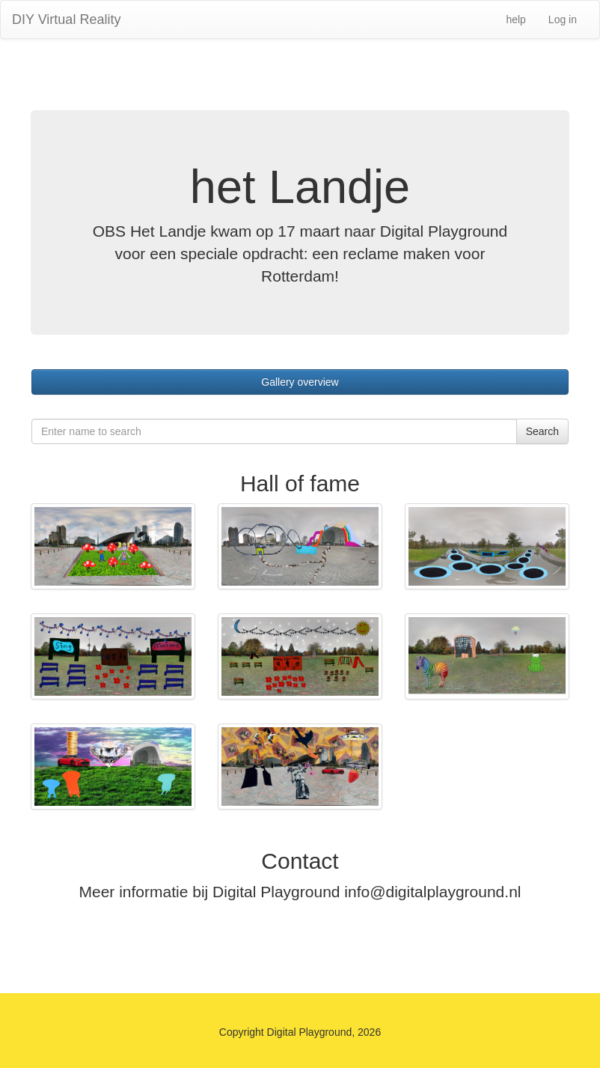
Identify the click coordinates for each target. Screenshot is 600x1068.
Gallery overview (299, 382)
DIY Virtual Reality (66, 19)
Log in (562, 19)
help (515, 19)
